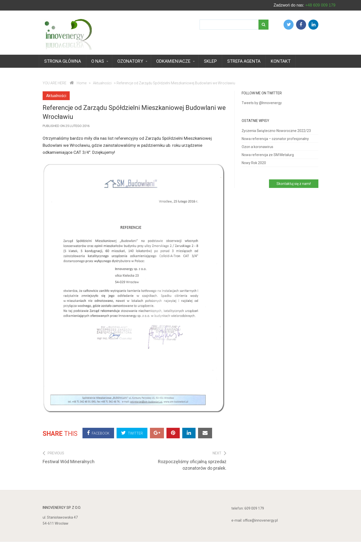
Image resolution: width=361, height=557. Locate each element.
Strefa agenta (243, 61)
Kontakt (281, 61)
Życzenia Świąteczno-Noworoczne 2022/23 (276, 131)
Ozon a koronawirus (257, 147)
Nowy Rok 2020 (254, 163)
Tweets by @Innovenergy (262, 103)
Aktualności (102, 83)
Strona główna (62, 61)
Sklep (210, 61)
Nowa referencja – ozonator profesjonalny (275, 139)
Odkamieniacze (173, 61)
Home (81, 83)
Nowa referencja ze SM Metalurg (268, 155)
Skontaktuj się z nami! (294, 184)
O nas (97, 61)
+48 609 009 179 (320, 5)
